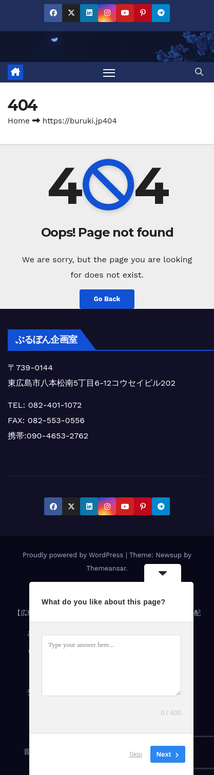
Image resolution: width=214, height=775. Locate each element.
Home (19, 120)
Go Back (107, 299)
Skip (135, 754)
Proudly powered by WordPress (74, 555)
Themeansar (106, 568)
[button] (199, 72)
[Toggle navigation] (109, 72)
